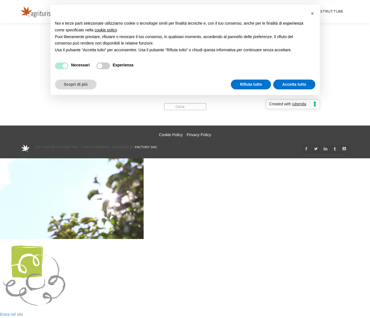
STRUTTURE (331, 11)
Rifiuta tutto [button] (251, 84)
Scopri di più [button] (76, 84)
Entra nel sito (11, 314)
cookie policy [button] (106, 30)
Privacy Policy (199, 135)
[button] (312, 13)
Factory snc (146, 147)
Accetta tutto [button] (294, 84)
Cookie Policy (171, 135)
